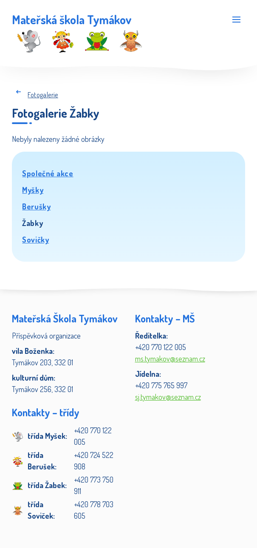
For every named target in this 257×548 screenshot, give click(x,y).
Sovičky (35, 239)
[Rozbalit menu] (236, 19)
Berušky (36, 206)
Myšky (32, 190)
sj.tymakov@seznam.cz (168, 396)
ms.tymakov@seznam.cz (170, 358)
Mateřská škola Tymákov (71, 19)
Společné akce (47, 173)
